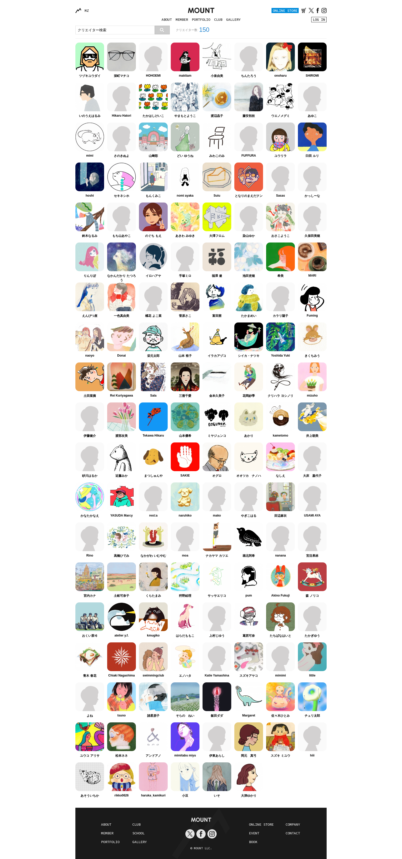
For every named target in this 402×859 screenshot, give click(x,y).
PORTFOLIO (201, 19)
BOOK (253, 842)
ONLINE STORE (285, 10)
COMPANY (293, 824)
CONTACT (293, 833)
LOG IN (319, 19)
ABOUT (167, 19)
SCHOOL (138, 833)
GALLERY (233, 19)
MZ (87, 10)
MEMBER (182, 19)
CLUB (218, 19)
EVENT (254, 833)
